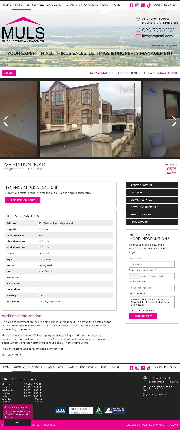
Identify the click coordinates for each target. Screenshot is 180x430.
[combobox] (135, 276)
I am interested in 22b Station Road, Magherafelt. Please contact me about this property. (152, 302)
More (116, 4)
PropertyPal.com (167, 425)
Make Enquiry (139, 222)
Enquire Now (143, 316)
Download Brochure (144, 207)
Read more (9, 417)
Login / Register (165, 4)
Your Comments (138, 293)
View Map (137, 192)
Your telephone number (142, 270)
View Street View (141, 199)
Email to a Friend (142, 214)
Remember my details (143, 310)
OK (17, 422)
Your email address (139, 281)
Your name (135, 258)
